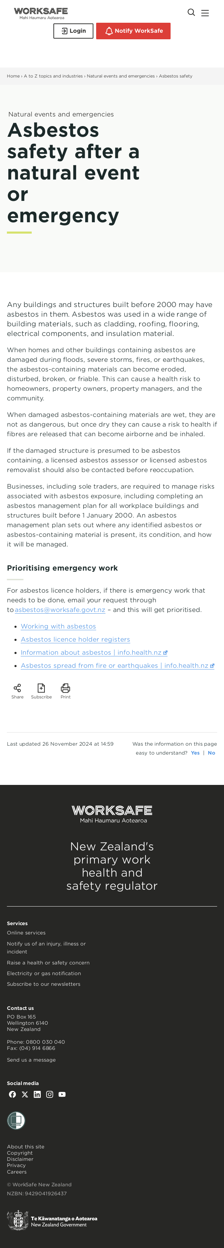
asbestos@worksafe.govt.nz (60, 609)
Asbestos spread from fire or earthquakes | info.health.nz (117, 665)
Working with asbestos (58, 626)
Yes (195, 753)
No (211, 753)
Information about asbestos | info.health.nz (94, 652)
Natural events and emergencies (121, 76)
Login (73, 31)
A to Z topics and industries (53, 76)
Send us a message (31, 1060)
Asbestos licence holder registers (75, 639)
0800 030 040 (45, 1042)
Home (13, 76)
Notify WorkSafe (133, 31)
